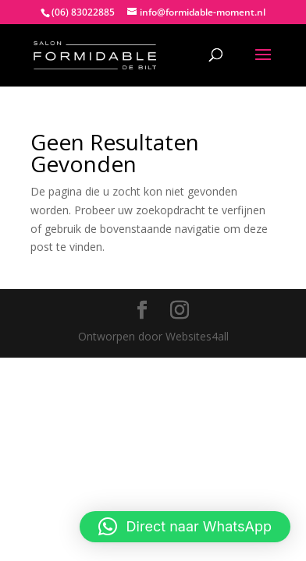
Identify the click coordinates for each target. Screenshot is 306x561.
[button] (185, 526)
